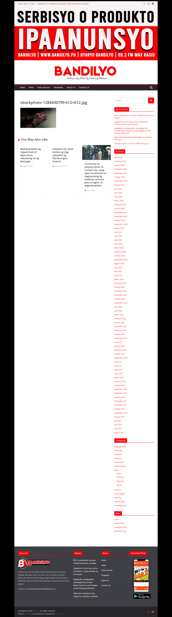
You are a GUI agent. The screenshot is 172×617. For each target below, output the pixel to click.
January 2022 (119, 322)
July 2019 (117, 362)
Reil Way (117, 497)
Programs (58, 87)
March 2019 (119, 377)
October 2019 (119, 354)
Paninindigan (119, 494)
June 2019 (118, 366)
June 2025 (118, 193)
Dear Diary (118, 450)
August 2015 (119, 432)
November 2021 (120, 330)
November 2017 (120, 405)
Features (117, 458)
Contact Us (84, 87)
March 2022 (119, 315)
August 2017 (119, 417)
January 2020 (119, 346)
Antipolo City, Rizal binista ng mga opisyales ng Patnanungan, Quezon (62, 155)
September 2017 (120, 413)
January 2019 (119, 385)
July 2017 (117, 421)
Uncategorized (120, 505)
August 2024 (119, 228)
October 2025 (119, 177)
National (120, 477)
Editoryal (117, 454)
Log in (116, 519)
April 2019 (118, 373)
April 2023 (118, 275)
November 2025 (120, 173)
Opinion (117, 490)
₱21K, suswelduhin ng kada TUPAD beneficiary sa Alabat (66, 4)
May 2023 (118, 271)
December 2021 (120, 326)
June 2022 (118, 307)
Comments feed (120, 527)
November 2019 (120, 350)
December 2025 (120, 169)
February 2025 (120, 204)
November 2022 (120, 295)
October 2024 (119, 220)
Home (22, 87)
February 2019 (120, 381)
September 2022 (120, 303)
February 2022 (120, 318)
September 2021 (120, 338)
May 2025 (118, 197)
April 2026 (118, 157)
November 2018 (120, 393)
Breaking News (120, 446)
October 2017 (119, 409)
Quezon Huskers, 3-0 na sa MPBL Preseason (131, 143)
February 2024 (120, 252)
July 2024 (117, 232)
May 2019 (118, 370)
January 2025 (119, 208)
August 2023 (119, 263)
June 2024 (118, 236)
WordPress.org (120, 531)
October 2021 (119, 334)
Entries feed (119, 523)
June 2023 (118, 267)
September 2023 (120, 259)
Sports (119, 485)
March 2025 (119, 201)
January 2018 (119, 397)
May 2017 (118, 428)
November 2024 (120, 216)
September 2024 (120, 224)
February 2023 (120, 283)
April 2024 (118, 244)
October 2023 (119, 256)
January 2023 (119, 287)
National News (120, 466)
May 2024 (118, 240)
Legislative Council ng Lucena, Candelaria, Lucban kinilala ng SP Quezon (85, 571)
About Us (71, 87)
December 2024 (120, 212)
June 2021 (118, 342)
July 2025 (117, 189)
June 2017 (118, 425)
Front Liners (119, 462)
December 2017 (120, 401)
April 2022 (118, 311)
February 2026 (120, 161)
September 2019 (120, 358)
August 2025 (119, 185)
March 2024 (119, 248)
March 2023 (119, 279)
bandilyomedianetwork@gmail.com (41, 589)
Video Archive (43, 87)
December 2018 (120, 389)
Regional (120, 481)
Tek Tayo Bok (119, 501)
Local (119, 473)
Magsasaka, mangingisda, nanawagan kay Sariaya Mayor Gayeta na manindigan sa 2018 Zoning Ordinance (132, 130)
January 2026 (119, 165)
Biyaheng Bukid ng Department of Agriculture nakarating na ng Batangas (30, 155)
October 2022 (119, 299)
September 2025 (120, 181)
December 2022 (120, 291)
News (31, 87)
